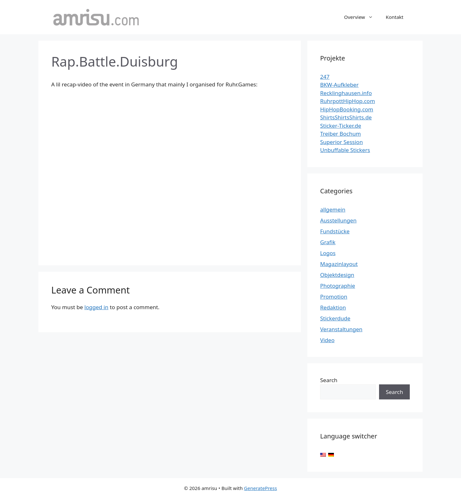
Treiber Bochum (340, 133)
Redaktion (333, 307)
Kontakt (394, 17)
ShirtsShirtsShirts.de (346, 117)
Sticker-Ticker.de (340, 125)
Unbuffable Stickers (345, 150)
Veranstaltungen (341, 329)
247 (324, 76)
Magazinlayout (339, 264)
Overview (361, 17)
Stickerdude (335, 318)
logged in (97, 307)
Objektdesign (337, 274)
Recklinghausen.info (346, 93)
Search (328, 380)
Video (327, 340)
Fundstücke (335, 231)
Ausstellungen (338, 220)
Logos (328, 253)
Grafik (328, 242)
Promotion (333, 296)
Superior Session (341, 142)
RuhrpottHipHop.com (347, 101)
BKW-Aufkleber (339, 84)
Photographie (337, 285)
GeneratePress (260, 488)
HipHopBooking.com (346, 109)
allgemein (332, 209)
